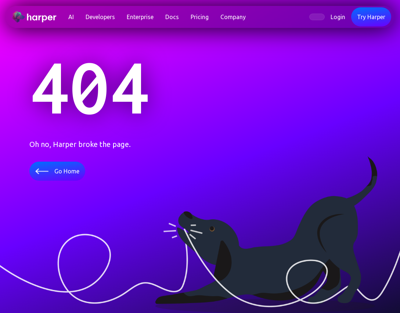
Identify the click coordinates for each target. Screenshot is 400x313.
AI (71, 17)
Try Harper (371, 17)
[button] (100, 17)
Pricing (200, 17)
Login (338, 17)
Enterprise (140, 17)
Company (233, 17)
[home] (37, 17)
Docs (172, 17)
